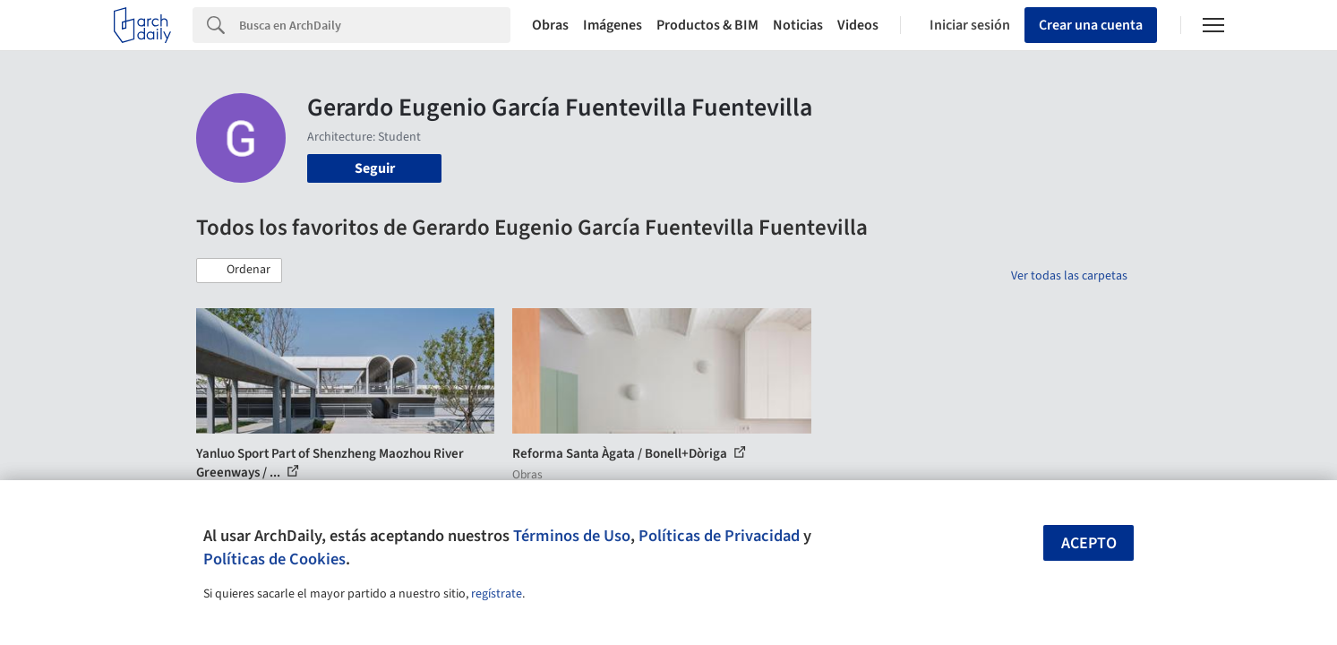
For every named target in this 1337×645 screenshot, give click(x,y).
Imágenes (612, 25)
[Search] (374, 25)
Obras (550, 25)
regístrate (496, 594)
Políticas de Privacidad (719, 535)
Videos (857, 25)
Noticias (798, 25)
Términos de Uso (571, 535)
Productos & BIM (707, 25)
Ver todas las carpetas (1069, 276)
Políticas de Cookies (274, 559)
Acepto (1089, 543)
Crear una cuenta (1091, 25)
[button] (239, 270)
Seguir (375, 168)
